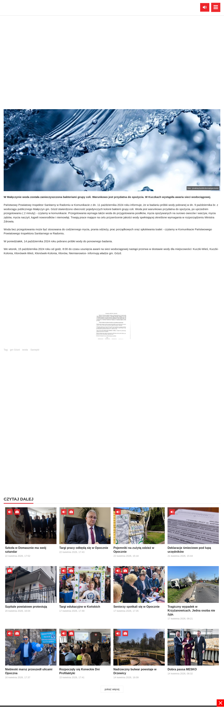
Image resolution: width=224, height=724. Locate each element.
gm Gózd (15, 349)
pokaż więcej (112, 689)
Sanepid (34, 349)
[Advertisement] (112, 282)
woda (25, 349)
